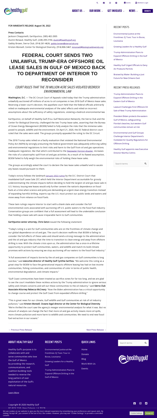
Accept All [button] (149, 413)
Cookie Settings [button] (136, 413)
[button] (106, 3)
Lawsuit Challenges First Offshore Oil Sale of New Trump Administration (131, 114)
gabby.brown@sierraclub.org (65, 43)
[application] (89, 10)
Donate (85, 354)
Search (143, 172)
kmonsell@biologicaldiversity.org (89, 47)
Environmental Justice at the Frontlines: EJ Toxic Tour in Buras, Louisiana (131, 37)
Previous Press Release (21, 330)
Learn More (14, 392)
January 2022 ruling (55, 175)
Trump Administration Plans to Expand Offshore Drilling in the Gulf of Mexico (129, 59)
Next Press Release (95, 330)
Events (84, 369)
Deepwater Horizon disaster (81, 151)
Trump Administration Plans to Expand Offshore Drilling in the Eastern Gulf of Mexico (129, 101)
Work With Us (88, 364)
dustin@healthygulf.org (65, 39)
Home (84, 349)
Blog (83, 359)
